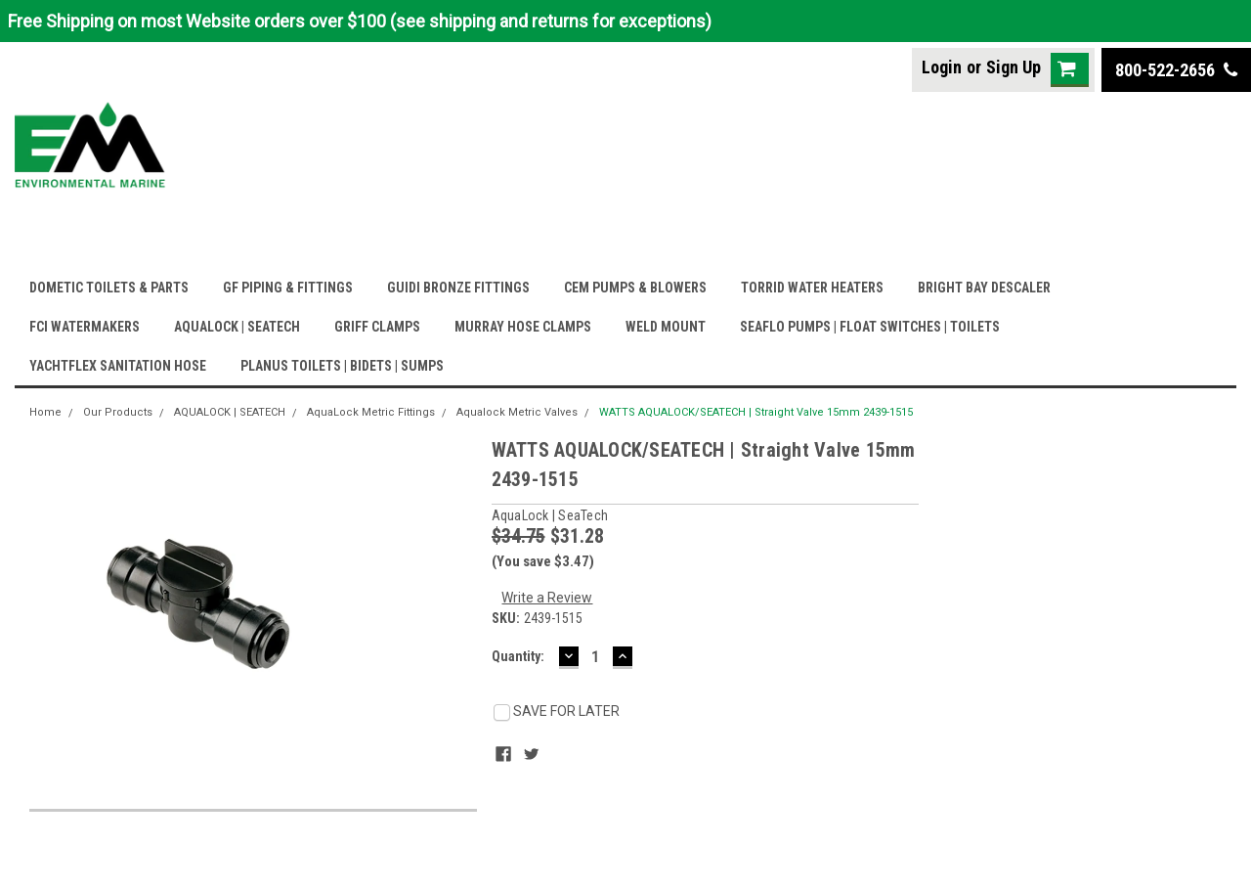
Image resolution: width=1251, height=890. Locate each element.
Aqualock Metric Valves (517, 412)
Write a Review (546, 597)
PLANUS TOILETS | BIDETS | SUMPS (342, 366)
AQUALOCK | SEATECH (237, 326)
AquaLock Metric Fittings (371, 412)
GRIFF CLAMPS (377, 326)
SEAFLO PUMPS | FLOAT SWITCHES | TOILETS (870, 326)
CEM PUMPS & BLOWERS (635, 287)
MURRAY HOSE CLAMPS (522, 326)
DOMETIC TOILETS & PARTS (109, 287)
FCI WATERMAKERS (84, 326)
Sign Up (1013, 67)
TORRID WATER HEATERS (812, 287)
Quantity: (518, 656)
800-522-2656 (1176, 70)
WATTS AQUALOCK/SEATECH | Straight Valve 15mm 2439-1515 (756, 412)
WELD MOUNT (666, 326)
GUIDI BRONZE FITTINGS (458, 287)
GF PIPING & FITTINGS (288, 287)
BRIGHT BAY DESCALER (984, 287)
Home (45, 412)
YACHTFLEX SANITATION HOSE (117, 366)
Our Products (117, 412)
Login (942, 67)
